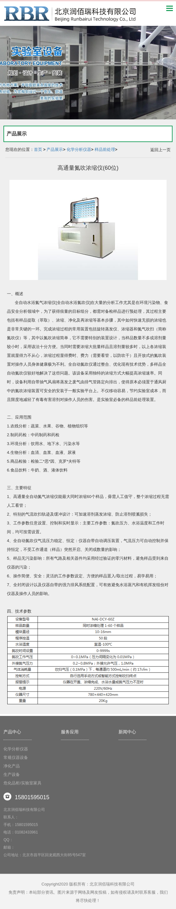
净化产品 (11, 768)
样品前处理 (105, 149)
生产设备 (11, 777)
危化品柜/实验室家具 (22, 785)
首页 (38, 149)
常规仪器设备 (15, 760)
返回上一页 (160, 149)
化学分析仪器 (79, 149)
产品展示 (55, 149)
